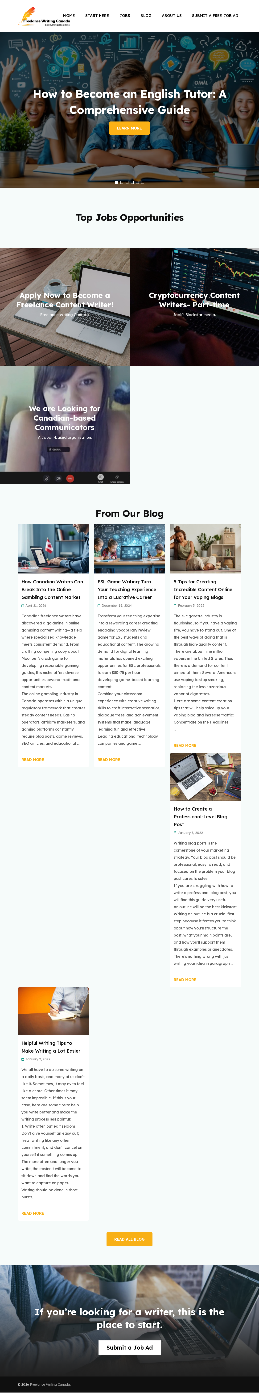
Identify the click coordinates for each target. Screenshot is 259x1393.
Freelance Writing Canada (50, 1385)
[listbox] (129, 110)
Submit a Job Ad (129, 1347)
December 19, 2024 (117, 605)
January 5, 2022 (190, 833)
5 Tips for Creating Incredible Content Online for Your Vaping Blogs (203, 589)
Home (69, 15)
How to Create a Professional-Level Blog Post (200, 816)
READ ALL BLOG (129, 1239)
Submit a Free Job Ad (215, 15)
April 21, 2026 (35, 605)
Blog (146, 15)
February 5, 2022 (191, 605)
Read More (32, 759)
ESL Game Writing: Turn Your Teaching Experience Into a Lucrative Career (127, 589)
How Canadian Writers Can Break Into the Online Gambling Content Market (52, 589)
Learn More (129, 128)
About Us (172, 15)
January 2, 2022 (37, 1059)
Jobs (124, 15)
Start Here (97, 15)
